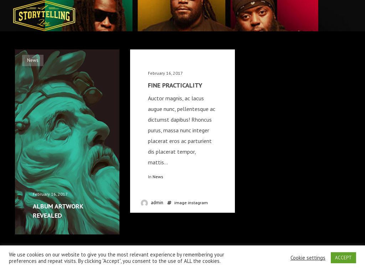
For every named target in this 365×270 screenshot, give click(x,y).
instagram (198, 202)
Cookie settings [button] (308, 258)
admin (157, 203)
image (180, 202)
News (158, 176)
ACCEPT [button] (343, 258)
